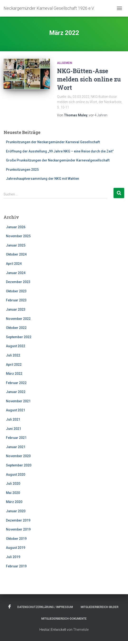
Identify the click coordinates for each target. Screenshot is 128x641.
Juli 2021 (13, 419)
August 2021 (15, 410)
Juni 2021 (13, 429)
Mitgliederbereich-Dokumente (64, 618)
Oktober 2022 (16, 328)
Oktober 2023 (16, 291)
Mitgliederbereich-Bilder (100, 607)
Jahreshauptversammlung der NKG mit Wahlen (42, 178)
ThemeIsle (81, 630)
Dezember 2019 (18, 520)
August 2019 (15, 548)
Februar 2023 (16, 300)
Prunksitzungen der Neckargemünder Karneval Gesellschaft (53, 142)
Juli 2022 (13, 355)
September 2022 (18, 337)
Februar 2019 (16, 566)
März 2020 (14, 502)
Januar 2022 (15, 392)
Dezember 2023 (18, 282)
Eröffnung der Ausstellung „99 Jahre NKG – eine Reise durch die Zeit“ (60, 151)
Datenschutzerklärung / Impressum (45, 607)
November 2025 (18, 236)
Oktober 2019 (16, 539)
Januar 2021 (15, 447)
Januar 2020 (15, 511)
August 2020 (15, 474)
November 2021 (18, 401)
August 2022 (15, 346)
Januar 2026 (15, 227)
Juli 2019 (13, 557)
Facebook (9, 606)
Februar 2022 (16, 383)
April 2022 (14, 364)
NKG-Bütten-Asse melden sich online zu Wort (89, 79)
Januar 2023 (15, 309)
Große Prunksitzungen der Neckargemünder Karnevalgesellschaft (57, 160)
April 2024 (14, 264)
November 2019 (18, 529)
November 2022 (18, 319)
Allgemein (64, 63)
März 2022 (14, 373)
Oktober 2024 (16, 254)
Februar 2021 (16, 438)
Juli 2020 (13, 483)
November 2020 (18, 456)
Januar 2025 (15, 245)
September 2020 (18, 465)
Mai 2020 (13, 493)
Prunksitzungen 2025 (22, 169)
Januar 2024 (15, 273)
